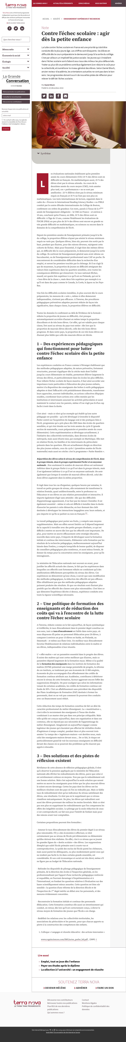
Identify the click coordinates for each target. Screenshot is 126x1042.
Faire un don (105, 987)
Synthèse (46, 153)
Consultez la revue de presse (12, 97)
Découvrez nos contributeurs (12, 102)
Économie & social (11, 55)
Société (6, 67)
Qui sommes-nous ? (40, 3)
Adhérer (118, 3)
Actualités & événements (63, 3)
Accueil (46, 19)
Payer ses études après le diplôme (60, 965)
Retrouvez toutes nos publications (14, 92)
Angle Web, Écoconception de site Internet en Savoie (63, 1032)
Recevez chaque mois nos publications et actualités (15, 110)
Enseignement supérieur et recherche (82, 19)
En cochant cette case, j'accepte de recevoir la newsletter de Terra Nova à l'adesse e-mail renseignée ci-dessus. (14, 122)
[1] (86, 513)
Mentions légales (89, 1003)
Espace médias (84, 3)
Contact (85, 1000)
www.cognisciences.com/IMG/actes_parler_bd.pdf (64, 939)
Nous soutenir (101, 3)
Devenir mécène (55, 987)
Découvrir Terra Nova (16, 23)
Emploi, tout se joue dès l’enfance (60, 961)
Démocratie (8, 49)
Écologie (6, 61)
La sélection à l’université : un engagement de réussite (72, 969)
